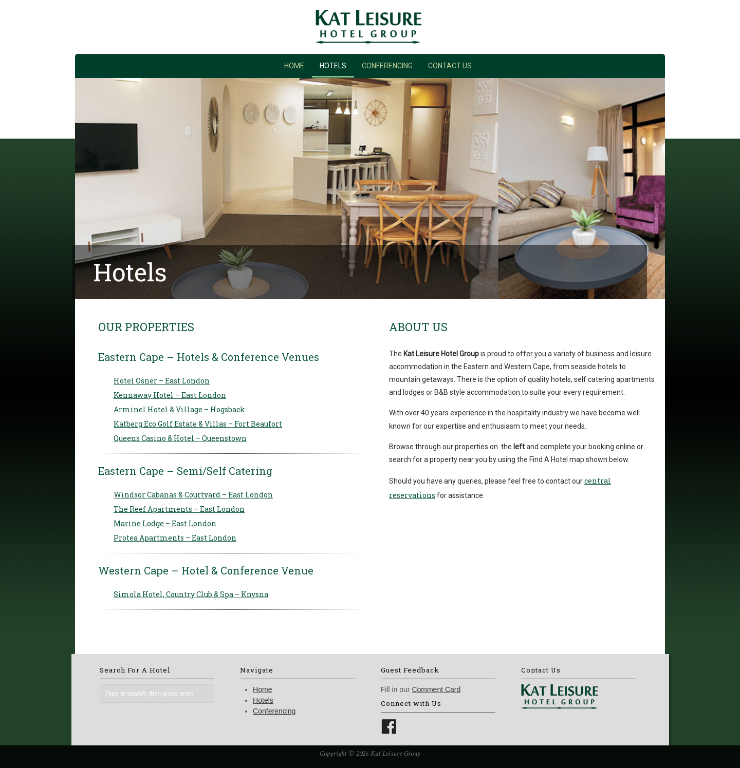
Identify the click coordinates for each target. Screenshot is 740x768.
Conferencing (387, 66)
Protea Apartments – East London (175, 538)
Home (294, 66)
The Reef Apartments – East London (179, 509)
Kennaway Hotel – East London (170, 395)
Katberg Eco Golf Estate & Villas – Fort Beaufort (198, 424)
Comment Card (436, 689)
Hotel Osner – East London (162, 381)
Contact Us (450, 66)
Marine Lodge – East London (165, 523)
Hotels (333, 66)
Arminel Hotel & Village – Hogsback (179, 409)
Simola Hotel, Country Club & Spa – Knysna (191, 594)
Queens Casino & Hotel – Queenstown (180, 438)
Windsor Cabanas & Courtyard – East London (193, 495)
